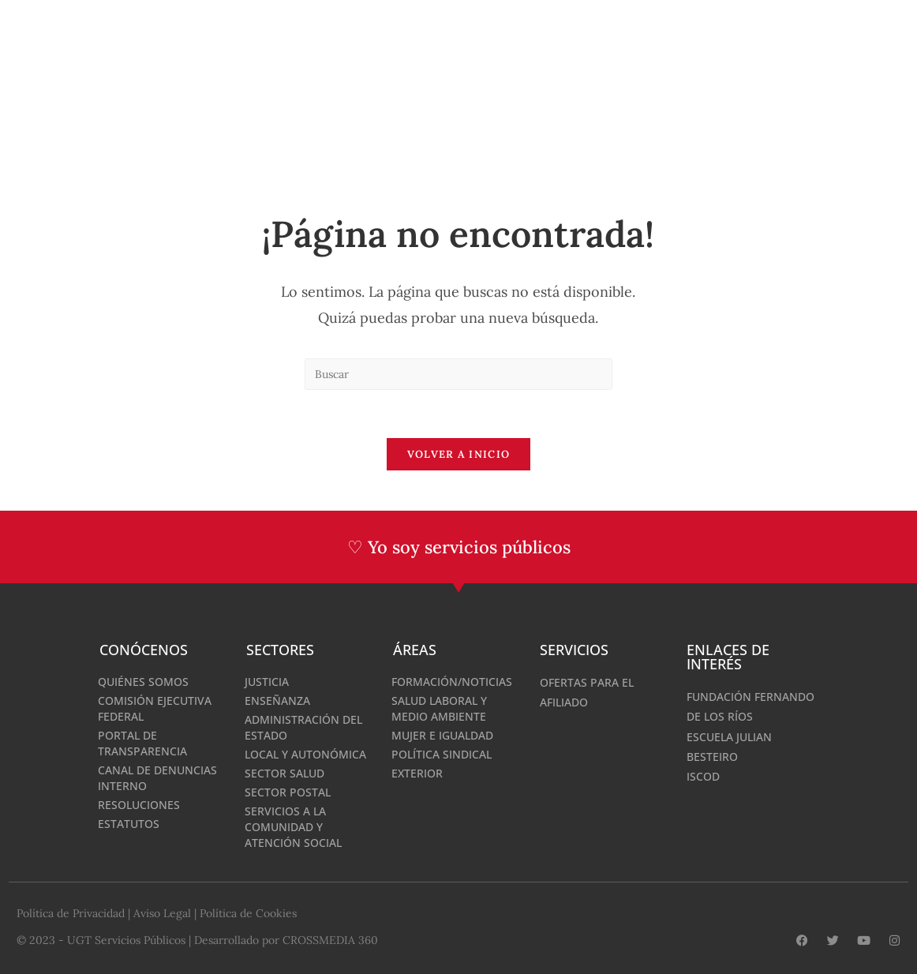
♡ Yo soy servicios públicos (459, 547)
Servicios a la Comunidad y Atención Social (293, 827)
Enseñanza (277, 700)
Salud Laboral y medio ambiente (439, 708)
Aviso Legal (162, 913)
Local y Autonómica (305, 754)
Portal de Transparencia (142, 743)
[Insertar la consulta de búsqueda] (458, 374)
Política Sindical (441, 754)
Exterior (417, 773)
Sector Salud (284, 773)
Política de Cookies (248, 913)
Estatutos (128, 823)
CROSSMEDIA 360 (330, 940)
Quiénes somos (143, 681)
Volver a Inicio (459, 454)
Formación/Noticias (451, 681)
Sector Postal (288, 792)
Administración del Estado (303, 727)
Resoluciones (139, 804)
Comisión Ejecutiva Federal (154, 708)
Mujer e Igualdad (442, 735)
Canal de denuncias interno (157, 777)
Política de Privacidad (71, 913)
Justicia (267, 681)
